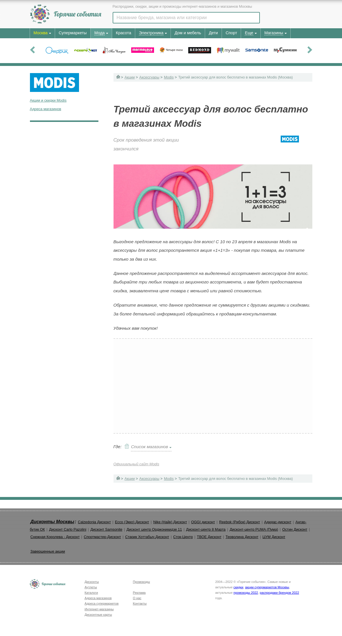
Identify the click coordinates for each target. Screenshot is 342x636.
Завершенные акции (48, 551)
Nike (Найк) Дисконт (170, 522)
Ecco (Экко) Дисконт (132, 522)
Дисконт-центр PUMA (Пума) (254, 529)
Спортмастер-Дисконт (102, 537)
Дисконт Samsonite (106, 529)
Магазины (273, 33)
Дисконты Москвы (52, 521)
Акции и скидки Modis (48, 100)
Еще (249, 33)
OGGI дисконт (203, 522)
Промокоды (141, 581)
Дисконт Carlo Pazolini (67, 529)
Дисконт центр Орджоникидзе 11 (154, 529)
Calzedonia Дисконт (94, 522)
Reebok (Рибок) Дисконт (239, 522)
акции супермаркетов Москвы (267, 587)
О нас (137, 598)
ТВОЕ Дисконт (209, 537)
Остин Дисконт (294, 529)
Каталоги (91, 592)
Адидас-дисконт (277, 522)
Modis (169, 77)
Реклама (139, 592)
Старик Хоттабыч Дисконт (147, 537)
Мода (99, 33)
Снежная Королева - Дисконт (55, 537)
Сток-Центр (183, 537)
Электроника (151, 33)
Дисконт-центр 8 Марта (205, 529)
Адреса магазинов (45, 109)
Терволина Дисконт (242, 537)
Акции (130, 77)
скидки (238, 587)
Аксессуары (149, 77)
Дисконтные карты (98, 614)
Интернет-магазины (99, 609)
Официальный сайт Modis (136, 464)
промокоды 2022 (246, 592)
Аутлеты (91, 587)
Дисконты (92, 581)
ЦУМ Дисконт (273, 537)
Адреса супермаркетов (102, 603)
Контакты (140, 603)
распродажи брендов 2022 (279, 592)
